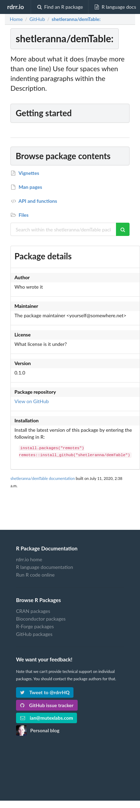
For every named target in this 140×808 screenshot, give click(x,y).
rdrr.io (15, 6)
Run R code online (35, 575)
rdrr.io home (29, 559)
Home (16, 19)
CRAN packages (33, 611)
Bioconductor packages (40, 619)
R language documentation (44, 567)
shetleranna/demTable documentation (42, 478)
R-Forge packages (35, 626)
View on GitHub (32, 401)
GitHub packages (34, 634)
